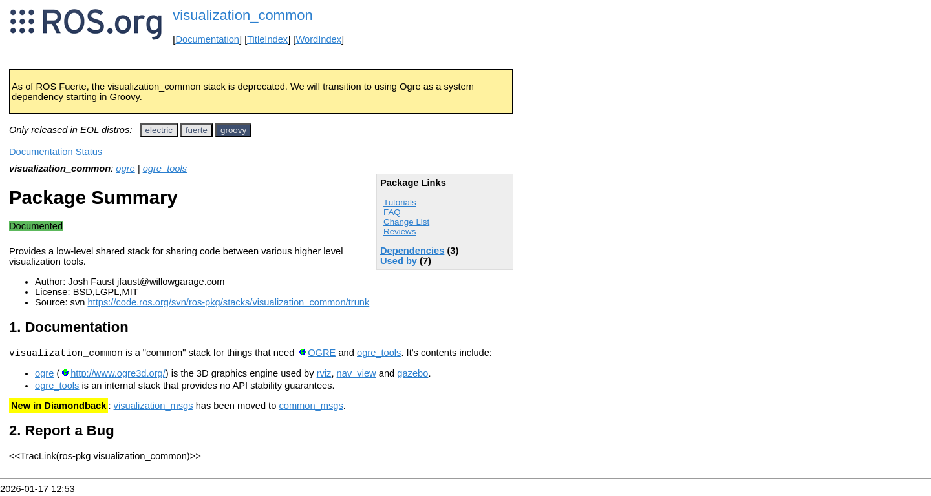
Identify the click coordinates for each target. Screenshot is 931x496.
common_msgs (311, 407)
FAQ (392, 212)
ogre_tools (165, 168)
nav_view (356, 375)
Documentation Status (55, 152)
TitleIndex (267, 39)
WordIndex (318, 39)
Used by (398, 261)
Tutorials (399, 202)
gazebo (412, 375)
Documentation (207, 39)
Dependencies (412, 250)
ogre (125, 168)
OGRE (322, 354)
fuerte (197, 130)
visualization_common (242, 15)
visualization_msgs (153, 407)
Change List (406, 222)
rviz (324, 375)
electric (159, 130)
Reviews (399, 231)
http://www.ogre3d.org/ (118, 375)
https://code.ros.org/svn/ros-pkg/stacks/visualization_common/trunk (228, 302)
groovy (233, 130)
